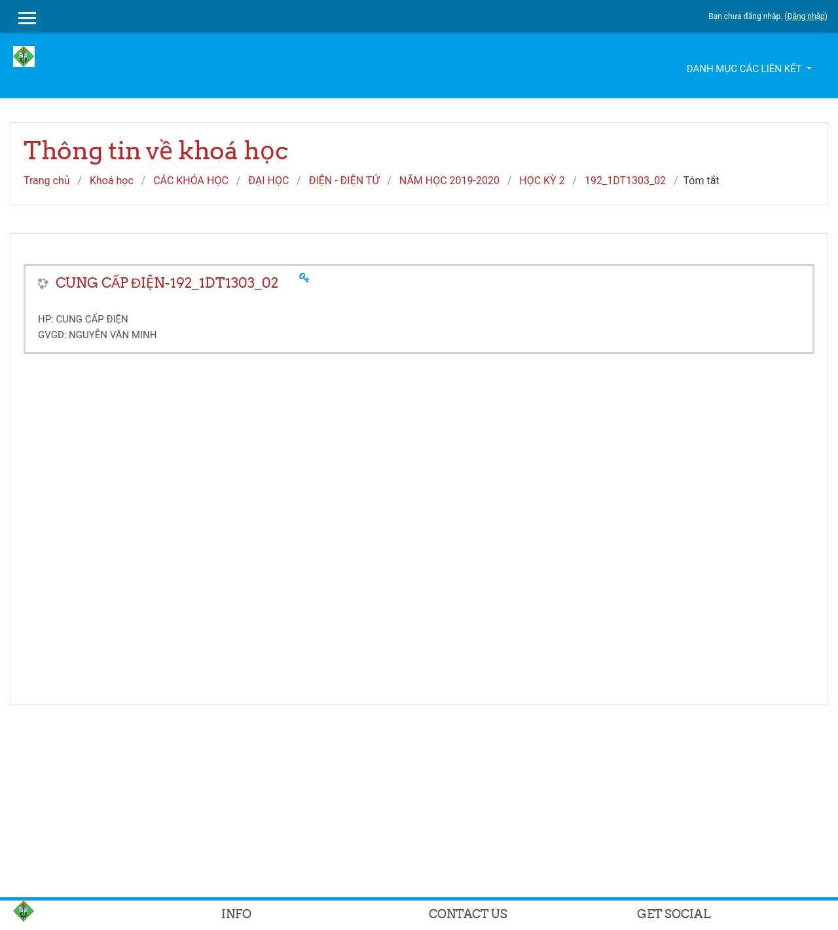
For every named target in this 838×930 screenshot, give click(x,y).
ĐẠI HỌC (268, 180)
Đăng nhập (805, 16)
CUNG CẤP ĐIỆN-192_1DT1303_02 (167, 283)
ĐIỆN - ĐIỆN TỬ (344, 180)
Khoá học (112, 180)
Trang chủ (47, 180)
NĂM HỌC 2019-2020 (449, 180)
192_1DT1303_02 (625, 180)
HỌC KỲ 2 (541, 180)
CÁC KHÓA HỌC (190, 180)
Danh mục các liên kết (745, 69)
